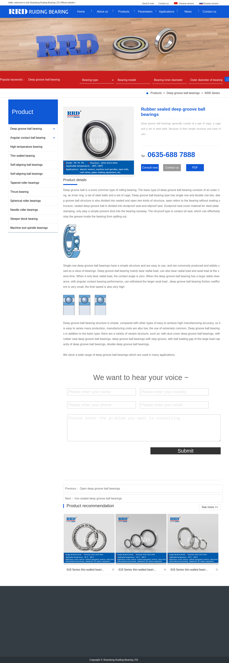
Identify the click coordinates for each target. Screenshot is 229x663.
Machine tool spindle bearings (29, 227)
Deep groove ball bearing (44, 79)
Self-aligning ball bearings (26, 164)
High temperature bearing (26, 146)
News (191, 11)
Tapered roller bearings (24, 182)
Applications (168, 11)
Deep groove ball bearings (183, 93)
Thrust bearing (19, 191)
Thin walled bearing (22, 155)
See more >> (210, 507)
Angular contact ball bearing (27, 137)
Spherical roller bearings (25, 200)
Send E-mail (148, 3)
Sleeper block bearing (24, 218)
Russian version (210, 3)
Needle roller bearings (24, 209)
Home (84, 11)
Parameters (147, 11)
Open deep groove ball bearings (100, 488)
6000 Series (212, 93)
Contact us (164, 3)
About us (105, 11)
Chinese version (186, 3)
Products (126, 11)
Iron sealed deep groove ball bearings (98, 498)
